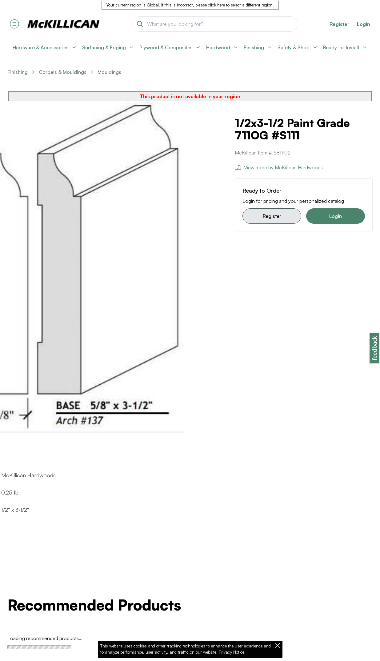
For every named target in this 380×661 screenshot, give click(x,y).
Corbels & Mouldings (62, 72)
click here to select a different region (240, 4)
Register (272, 216)
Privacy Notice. (232, 652)
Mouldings (109, 72)
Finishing (17, 72)
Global (153, 4)
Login (363, 24)
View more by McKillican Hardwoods (279, 167)
